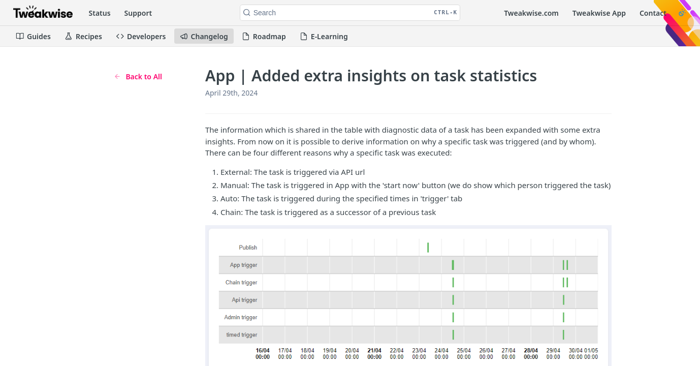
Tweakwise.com (531, 13)
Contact (653, 13)
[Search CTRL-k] (350, 12)
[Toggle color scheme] (682, 12)
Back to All (138, 76)
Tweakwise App (599, 13)
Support (138, 13)
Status (100, 13)
